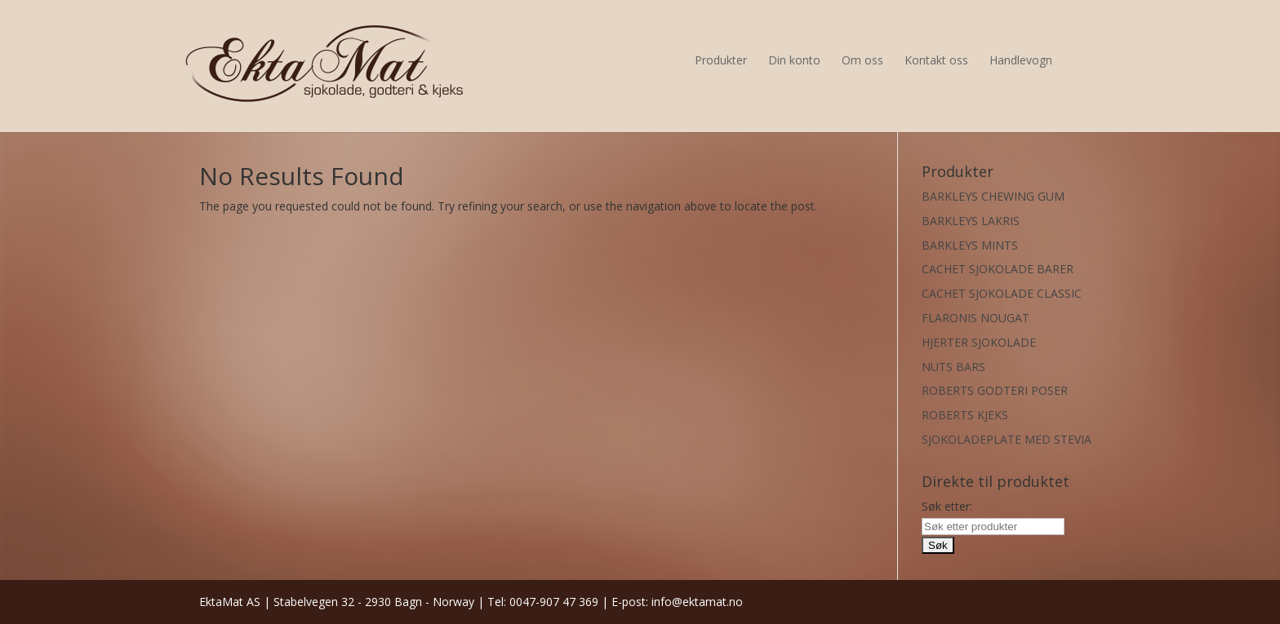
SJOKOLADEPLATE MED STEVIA (1006, 439)
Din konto (794, 60)
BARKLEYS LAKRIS (971, 220)
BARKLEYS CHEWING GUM (993, 196)
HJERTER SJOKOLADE (979, 342)
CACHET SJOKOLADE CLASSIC (1002, 293)
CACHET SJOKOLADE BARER (997, 269)
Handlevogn (1020, 60)
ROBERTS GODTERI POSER (995, 390)
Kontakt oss (936, 60)
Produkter (721, 60)
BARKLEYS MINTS (970, 245)
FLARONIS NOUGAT (975, 317)
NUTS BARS (953, 366)
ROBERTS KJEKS (965, 415)
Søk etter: (947, 506)
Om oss (862, 60)
